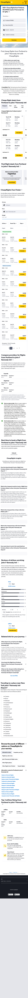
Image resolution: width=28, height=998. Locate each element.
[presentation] (9, 11)
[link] (11, 182)
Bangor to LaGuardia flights (8, 785)
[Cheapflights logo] (5, 2)
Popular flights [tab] (21, 766)
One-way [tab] (22, 106)
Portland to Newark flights (8, 783)
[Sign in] (23, 3)
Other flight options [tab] (7, 762)
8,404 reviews (11, 586)
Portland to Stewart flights (8, 793)
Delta (9, 581)
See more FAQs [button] (14, 675)
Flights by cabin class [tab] (7, 755)
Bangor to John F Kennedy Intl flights (10, 789)
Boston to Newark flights (8, 775)
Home (10, 872)
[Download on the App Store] (17, 894)
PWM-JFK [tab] (14, 453)
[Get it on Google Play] (11, 894)
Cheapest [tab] (4, 105)
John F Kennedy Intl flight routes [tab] (10, 759)
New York (15, 872)
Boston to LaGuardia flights (8, 777)
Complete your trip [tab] (18, 752)
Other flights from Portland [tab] (8, 766)
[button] (14, 20)
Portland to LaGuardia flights (8, 781)
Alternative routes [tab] (6, 752)
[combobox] (6, 16)
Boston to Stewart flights (7, 791)
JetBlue (10, 623)
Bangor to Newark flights (8, 787)
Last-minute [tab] (15, 106)
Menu (25, 2)
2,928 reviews (11, 628)
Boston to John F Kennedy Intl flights (10, 779)
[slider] (26, 219)
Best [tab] (10, 105)
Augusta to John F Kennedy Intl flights (11, 795)
